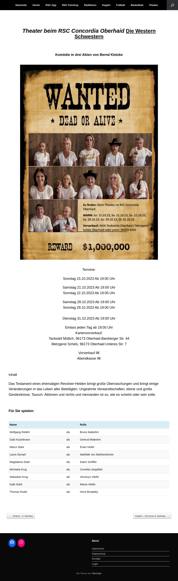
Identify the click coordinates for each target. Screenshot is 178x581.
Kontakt (96, 558)
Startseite (21, 5)
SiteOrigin (97, 573)
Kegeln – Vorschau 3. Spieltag (152, 516)
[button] (172, 5)
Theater (153, 5)
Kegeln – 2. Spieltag (21, 516)
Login (95, 563)
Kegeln (106, 5)
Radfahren (90, 5)
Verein (36, 5)
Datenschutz (99, 553)
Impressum (98, 548)
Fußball (120, 5)
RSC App (51, 5)
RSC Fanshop (70, 5)
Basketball (137, 5)
